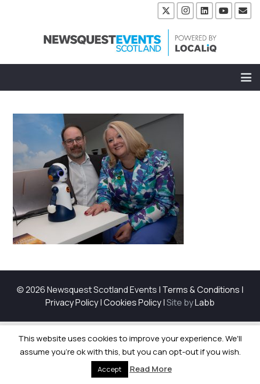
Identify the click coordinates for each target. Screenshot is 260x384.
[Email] (242, 10)
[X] (166, 10)
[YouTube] (223, 10)
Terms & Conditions (201, 289)
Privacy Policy (71, 302)
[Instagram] (185, 10)
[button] (246, 77)
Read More (151, 368)
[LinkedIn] (204, 10)
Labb (205, 302)
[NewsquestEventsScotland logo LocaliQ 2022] (130, 42)
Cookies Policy (132, 302)
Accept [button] (110, 369)
